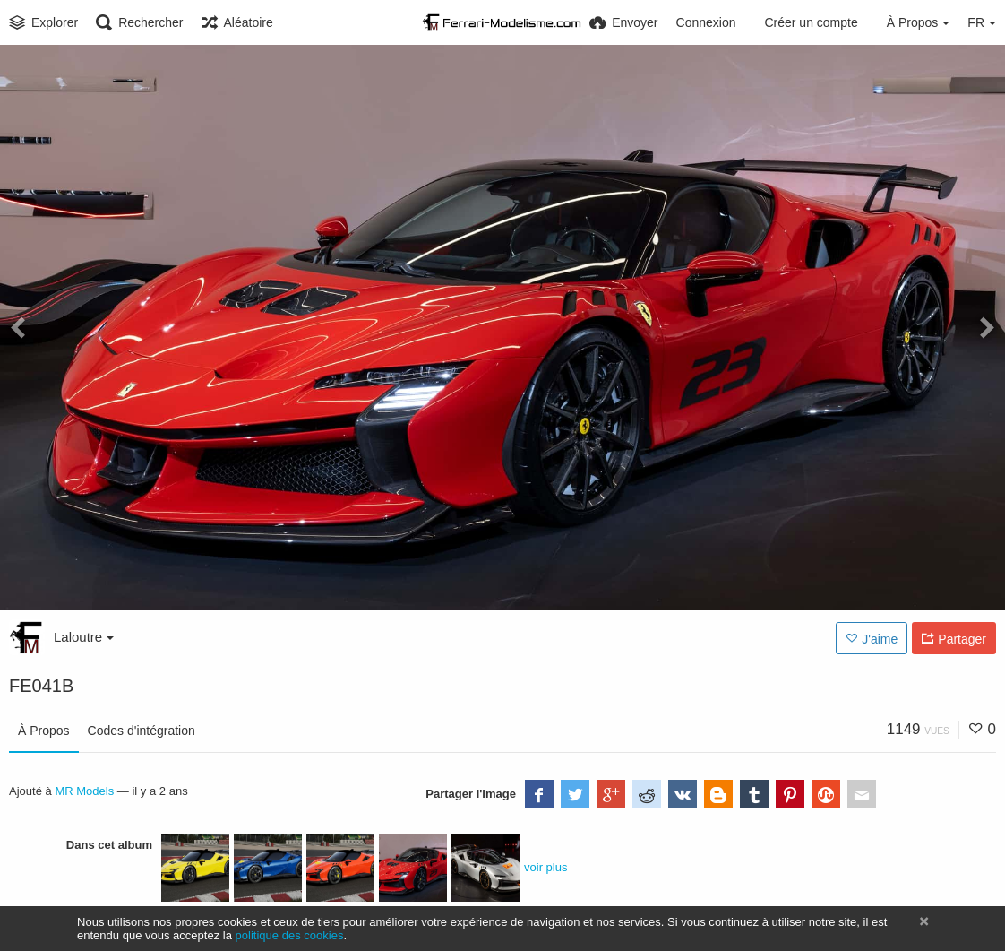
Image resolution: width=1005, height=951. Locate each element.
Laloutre (84, 636)
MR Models (84, 791)
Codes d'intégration (141, 730)
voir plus (545, 867)
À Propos (44, 730)
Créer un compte (810, 22)
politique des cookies (290, 935)
